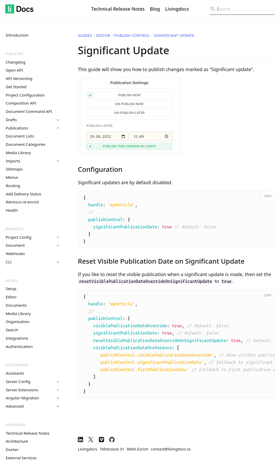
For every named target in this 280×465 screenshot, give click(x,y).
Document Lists (20, 136)
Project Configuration (25, 95)
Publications (32, 128)
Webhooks (15, 253)
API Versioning (19, 78)
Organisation (18, 321)
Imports (32, 160)
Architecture (17, 441)
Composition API (21, 103)
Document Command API (29, 111)
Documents (16, 305)
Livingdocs (177, 9)
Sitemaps (14, 169)
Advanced (32, 406)
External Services (21, 457)
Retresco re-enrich (22, 201)
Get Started (16, 86)
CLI (32, 261)
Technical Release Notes (118, 9)
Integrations (17, 338)
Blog (155, 9)
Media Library (18, 152)
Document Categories (25, 144)
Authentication (19, 346)
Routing (13, 185)
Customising (16, 365)
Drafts (32, 119)
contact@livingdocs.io (170, 449)
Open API (14, 70)
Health (12, 210)
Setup (11, 288)
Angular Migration (32, 397)
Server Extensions (32, 389)
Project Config (32, 237)
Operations (15, 424)
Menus (12, 177)
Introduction (17, 35)
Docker (12, 449)
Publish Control (132, 35)
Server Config (32, 381)
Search (12, 329)
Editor (11, 296)
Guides (11, 280)
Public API (14, 53)
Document (32, 245)
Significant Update (174, 35)
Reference (14, 229)
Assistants (15, 373)
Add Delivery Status (23, 193)
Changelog (15, 62)
